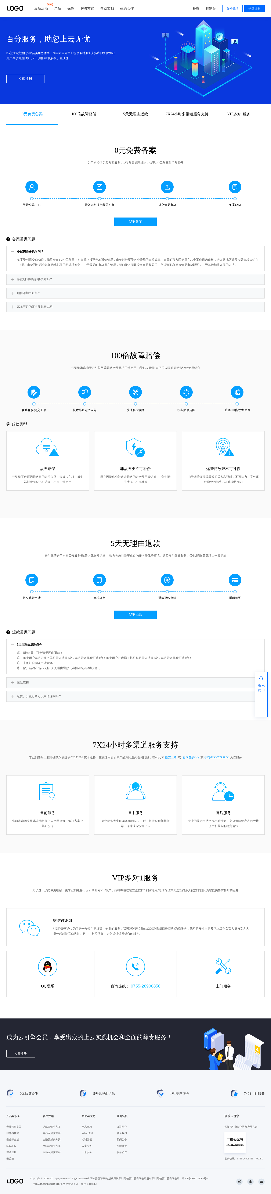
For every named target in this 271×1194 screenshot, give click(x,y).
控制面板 (87, 1139)
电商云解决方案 (52, 1133)
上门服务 (223, 986)
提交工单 (171, 757)
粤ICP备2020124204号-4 (195, 1178)
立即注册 (25, 79)
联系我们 (122, 1133)
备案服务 (87, 1145)
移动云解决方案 (52, 1152)
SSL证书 (11, 1145)
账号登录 (232, 8)
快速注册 (254, 8)
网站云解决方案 (52, 1145)
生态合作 (127, 8)
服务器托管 (12, 1133)
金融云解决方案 (52, 1139)
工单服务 (87, 1152)
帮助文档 (107, 8)
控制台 (211, 8)
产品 (57, 8)
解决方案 (87, 8)
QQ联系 (47, 986)
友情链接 (122, 1145)
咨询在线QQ (191, 757)
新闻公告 (122, 1139)
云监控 (10, 1158)
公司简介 (122, 1126)
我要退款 (135, 615)
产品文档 (87, 1126)
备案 (196, 8)
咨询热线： (135, 986)
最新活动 (41, 6)
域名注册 (11, 1152)
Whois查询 (87, 1133)
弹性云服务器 (14, 1126)
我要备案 (135, 221)
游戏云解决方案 (52, 1126)
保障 (70, 8)
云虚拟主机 (12, 1139)
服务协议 (122, 1152)
